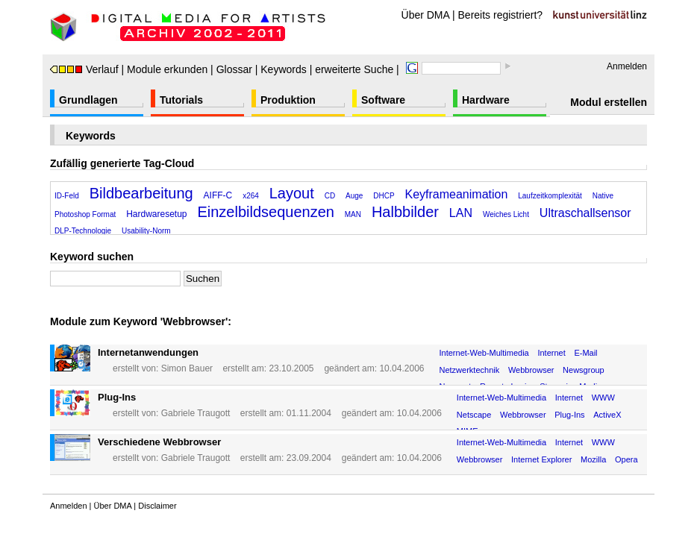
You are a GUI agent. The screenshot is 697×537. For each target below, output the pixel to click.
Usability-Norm (146, 231)
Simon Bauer (187, 368)
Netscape (474, 414)
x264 (251, 196)
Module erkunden (167, 69)
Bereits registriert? (500, 15)
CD (330, 196)
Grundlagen (88, 100)
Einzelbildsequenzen (265, 212)
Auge (354, 196)
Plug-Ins (117, 397)
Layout (291, 193)
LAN (460, 213)
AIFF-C (218, 195)
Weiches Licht (506, 214)
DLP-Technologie (82, 231)
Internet (551, 352)
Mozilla (593, 459)
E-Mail (585, 352)
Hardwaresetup (156, 214)
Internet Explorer (541, 459)
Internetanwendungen (148, 352)
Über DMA (425, 15)
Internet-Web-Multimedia (484, 352)
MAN (353, 214)
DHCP (383, 196)
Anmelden (627, 66)
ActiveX (607, 414)
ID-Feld (66, 196)
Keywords (283, 69)
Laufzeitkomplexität (550, 196)
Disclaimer (157, 505)
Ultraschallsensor (585, 213)
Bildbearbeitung (141, 193)
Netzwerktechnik (470, 369)
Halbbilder (405, 212)
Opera (626, 459)
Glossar (234, 69)
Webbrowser (531, 369)
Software (383, 100)
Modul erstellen (608, 102)
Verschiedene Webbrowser (159, 442)
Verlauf (84, 69)
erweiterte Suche (354, 69)
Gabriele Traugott (196, 413)
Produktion (288, 100)
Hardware (486, 100)
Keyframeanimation (456, 194)
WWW (603, 397)
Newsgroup (583, 369)
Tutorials (181, 100)
